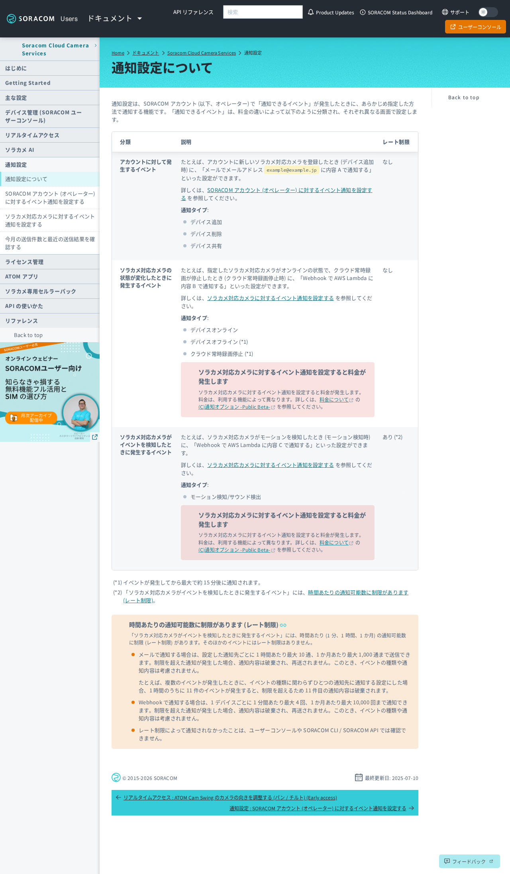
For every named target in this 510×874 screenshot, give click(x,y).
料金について (334, 399)
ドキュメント (145, 52)
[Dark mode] (488, 12)
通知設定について (26, 178)
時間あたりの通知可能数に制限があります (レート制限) (207, 624)
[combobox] (263, 12)
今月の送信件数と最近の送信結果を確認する (50, 243)
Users (69, 19)
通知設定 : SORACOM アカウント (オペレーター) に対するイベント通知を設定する (322, 808)
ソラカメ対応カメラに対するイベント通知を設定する (50, 220)
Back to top (28, 335)
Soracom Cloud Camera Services (201, 52)
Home (118, 52)
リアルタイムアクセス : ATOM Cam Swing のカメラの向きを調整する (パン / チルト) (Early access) (226, 797)
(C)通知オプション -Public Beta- (234, 406)
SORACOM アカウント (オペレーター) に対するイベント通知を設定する (50, 197)
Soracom (30, 18)
